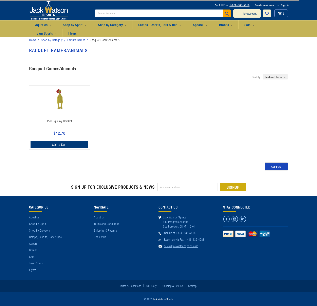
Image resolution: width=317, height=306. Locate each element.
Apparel (200, 25)
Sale (249, 25)
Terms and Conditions (106, 223)
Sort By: (256, 77)
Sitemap (192, 285)
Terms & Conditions (130, 285)
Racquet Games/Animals (105, 40)
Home (32, 40)
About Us (99, 217)
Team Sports (45, 33)
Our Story (151, 285)
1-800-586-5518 (239, 5)
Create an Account (265, 5)
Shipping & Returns (105, 230)
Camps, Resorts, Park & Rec (159, 25)
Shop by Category (112, 25)
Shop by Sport (74, 25)
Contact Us (100, 236)
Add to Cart (59, 144)
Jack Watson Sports (163, 299)
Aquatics (43, 25)
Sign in (285, 5)
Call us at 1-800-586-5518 (180, 232)
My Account (250, 13)
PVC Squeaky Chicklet (59, 121)
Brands (225, 25)
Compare (276, 166)
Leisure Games (76, 40)
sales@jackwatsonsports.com (181, 246)
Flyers (72, 33)
